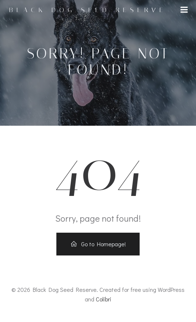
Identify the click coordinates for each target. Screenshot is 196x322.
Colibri (103, 299)
